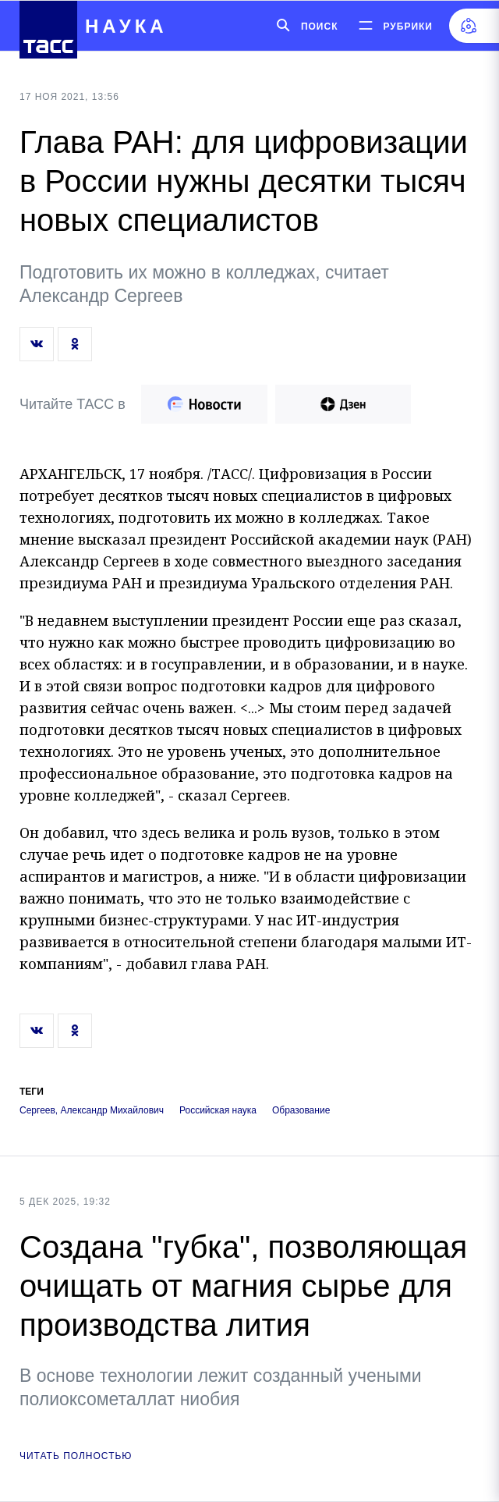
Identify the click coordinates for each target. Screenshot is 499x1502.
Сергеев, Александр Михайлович (91, 1111)
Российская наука (218, 1111)
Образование (301, 1111)
